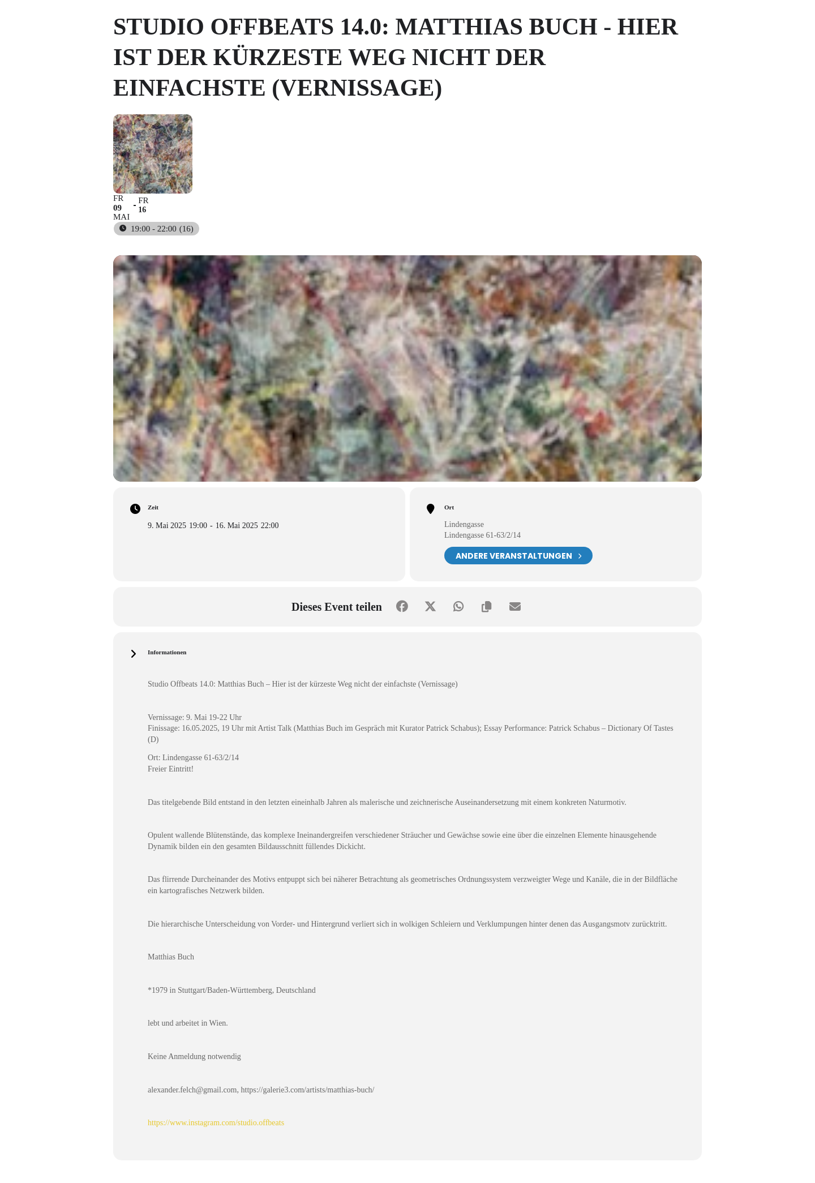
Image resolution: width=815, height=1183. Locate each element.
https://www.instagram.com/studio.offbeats (216, 1122)
